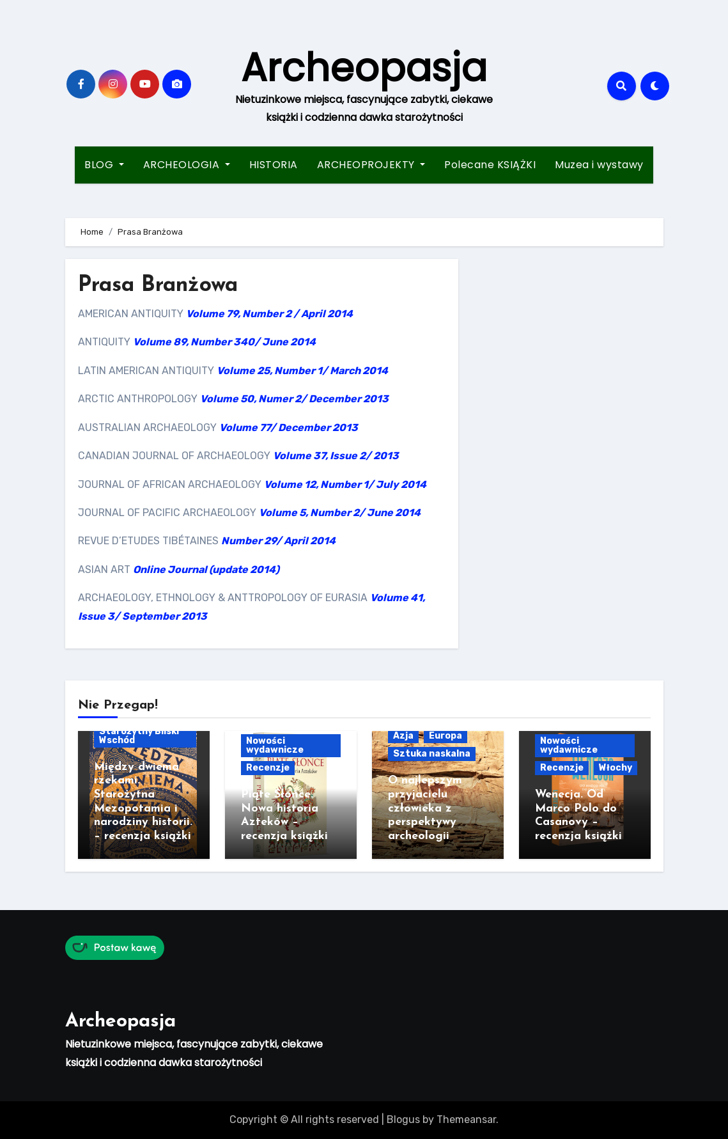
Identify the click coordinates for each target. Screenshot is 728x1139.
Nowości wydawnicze (275, 745)
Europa (445, 735)
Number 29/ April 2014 (278, 541)
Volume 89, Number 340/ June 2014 (224, 342)
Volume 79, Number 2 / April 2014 (269, 314)
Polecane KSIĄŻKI (490, 164)
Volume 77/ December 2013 (288, 427)
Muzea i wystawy (599, 164)
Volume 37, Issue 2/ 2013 (336, 456)
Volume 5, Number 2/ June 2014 (340, 513)
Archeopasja (364, 68)
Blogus (403, 1119)
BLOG (104, 164)
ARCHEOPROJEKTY (371, 164)
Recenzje (268, 767)
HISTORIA (273, 164)
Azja (403, 735)
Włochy (615, 767)
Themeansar (466, 1119)
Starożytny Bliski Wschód (139, 736)
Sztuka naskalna (431, 753)
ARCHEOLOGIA (186, 164)
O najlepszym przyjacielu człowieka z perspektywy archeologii (425, 808)
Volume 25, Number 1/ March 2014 (302, 371)
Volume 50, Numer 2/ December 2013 (294, 399)
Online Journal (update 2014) (206, 569)
